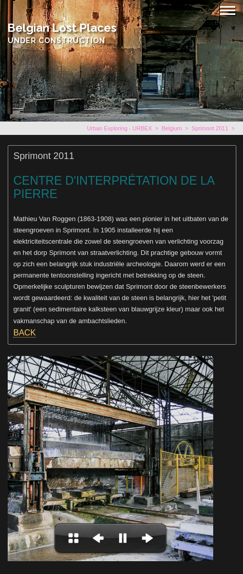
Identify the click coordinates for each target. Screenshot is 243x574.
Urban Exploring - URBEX (119, 128)
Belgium (171, 128)
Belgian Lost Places (62, 27)
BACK (24, 332)
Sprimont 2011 (210, 128)
